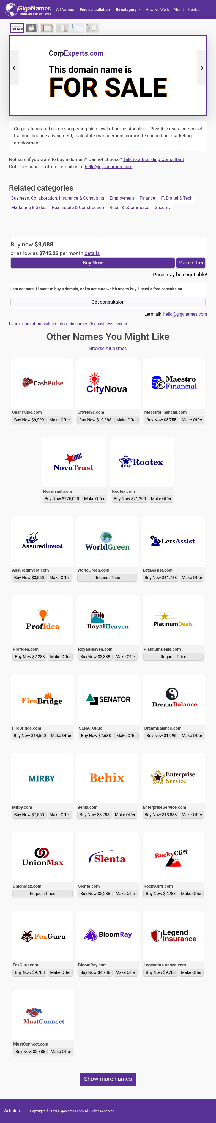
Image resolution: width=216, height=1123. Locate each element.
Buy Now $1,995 (161, 735)
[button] (128, 9)
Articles (12, 1110)
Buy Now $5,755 (161, 419)
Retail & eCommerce (129, 207)
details (92, 253)
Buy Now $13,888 (161, 814)
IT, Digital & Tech (177, 198)
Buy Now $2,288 (30, 656)
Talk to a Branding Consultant (153, 159)
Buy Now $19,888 (95, 419)
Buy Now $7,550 (29, 814)
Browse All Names (108, 348)
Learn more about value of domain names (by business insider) (69, 323)
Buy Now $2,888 (30, 1051)
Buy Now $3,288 (95, 814)
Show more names (108, 1079)
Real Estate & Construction (78, 207)
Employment (122, 198)
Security (163, 207)
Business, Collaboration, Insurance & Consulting (57, 198)
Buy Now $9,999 (29, 419)
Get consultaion (108, 302)
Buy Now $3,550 (29, 577)
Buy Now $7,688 (96, 735)
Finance (147, 198)
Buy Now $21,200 (130, 498)
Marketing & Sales (29, 207)
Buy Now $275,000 (62, 498)
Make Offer (190, 263)
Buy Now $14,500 (30, 735)
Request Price (107, 577)
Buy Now (93, 263)
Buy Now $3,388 (95, 656)
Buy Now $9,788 (30, 972)
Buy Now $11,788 (161, 577)
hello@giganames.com (108, 166)
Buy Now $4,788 (95, 972)
